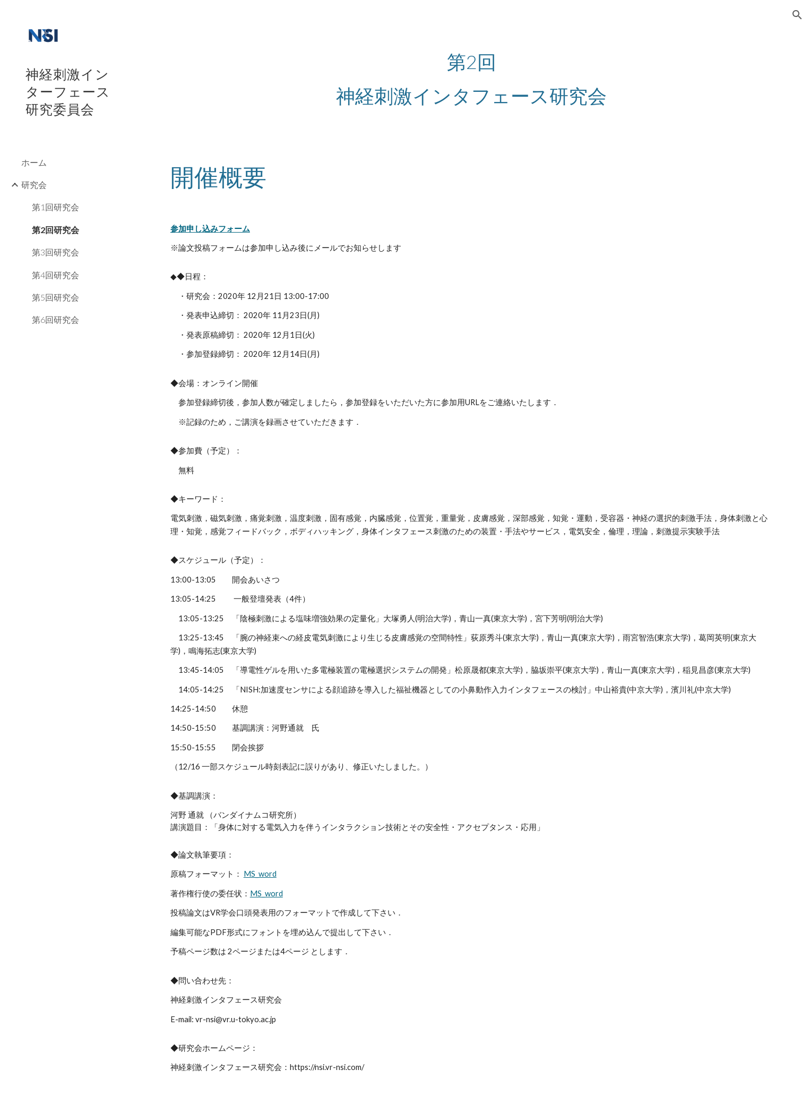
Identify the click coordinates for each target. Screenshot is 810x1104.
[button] (797, 15)
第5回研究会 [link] (55, 297)
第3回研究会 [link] (55, 252)
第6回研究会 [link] (55, 319)
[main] (471, 79)
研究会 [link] (34, 184)
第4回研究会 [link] (55, 275)
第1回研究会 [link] (55, 207)
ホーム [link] (34, 162)
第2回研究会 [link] (55, 230)
